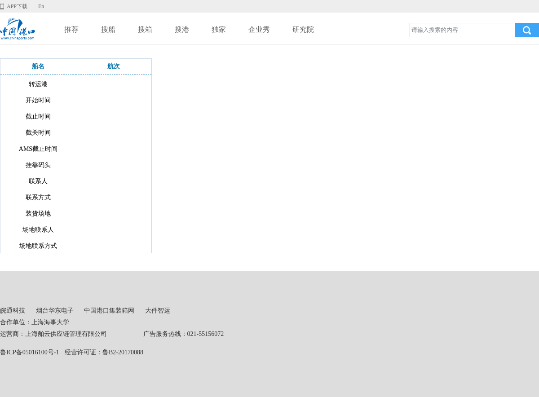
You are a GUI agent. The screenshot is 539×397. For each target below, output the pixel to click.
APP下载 (17, 6)
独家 (219, 29)
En (41, 6)
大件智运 (157, 310)
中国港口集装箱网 (109, 310)
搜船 (108, 29)
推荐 (71, 29)
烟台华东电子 (55, 310)
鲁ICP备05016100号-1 (29, 352)
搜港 (182, 29)
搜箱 (145, 29)
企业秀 (259, 29)
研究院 (303, 29)
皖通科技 (12, 310)
